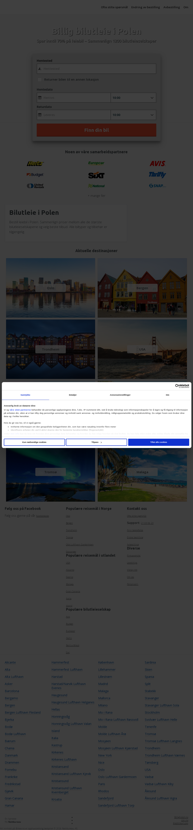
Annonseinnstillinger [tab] (120, 395)
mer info (14, 434)
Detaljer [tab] (73, 395)
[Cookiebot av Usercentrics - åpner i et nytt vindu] (170, 386)
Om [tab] (167, 395)
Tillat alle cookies (158, 442)
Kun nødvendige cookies (34, 442)
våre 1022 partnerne (20, 410)
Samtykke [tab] (25, 395)
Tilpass (96, 442)
